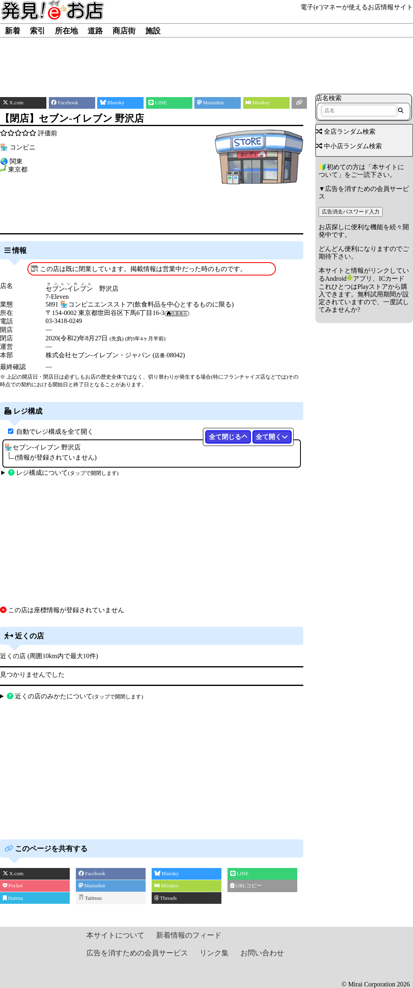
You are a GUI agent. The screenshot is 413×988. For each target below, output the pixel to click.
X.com (13, 873)
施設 (153, 31)
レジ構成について (63, 472)
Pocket (13, 885)
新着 (12, 31)
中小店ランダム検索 (349, 146)
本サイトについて (115, 935)
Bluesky (166, 873)
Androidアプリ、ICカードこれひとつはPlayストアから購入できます (363, 286)
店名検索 (329, 98)
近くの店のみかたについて (75, 696)
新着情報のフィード (188, 935)
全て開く (272, 436)
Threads (165, 898)
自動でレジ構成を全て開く (55, 431)
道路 (95, 31)
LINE (239, 873)
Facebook (92, 873)
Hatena (13, 898)
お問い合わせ (262, 953)
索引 (37, 31)
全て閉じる (228, 436)
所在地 (66, 31)
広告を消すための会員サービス (137, 953)
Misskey (166, 885)
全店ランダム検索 (345, 131)
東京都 (17, 169)
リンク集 (214, 953)
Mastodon (92, 885)
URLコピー (246, 885)
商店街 (124, 31)
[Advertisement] (206, 61)
